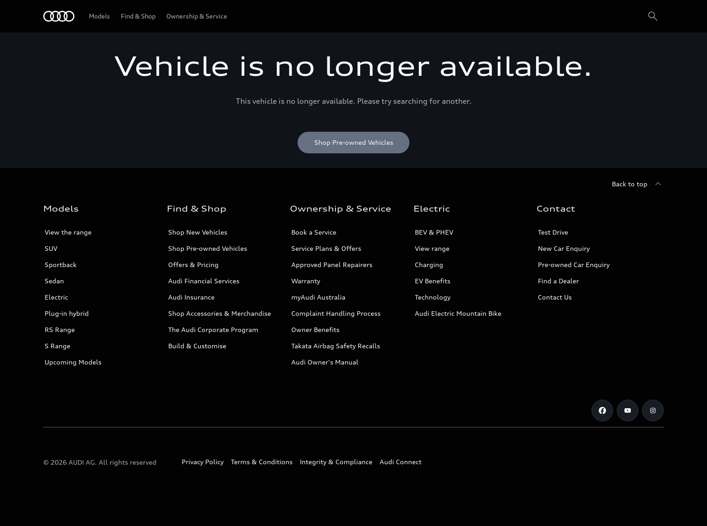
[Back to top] (638, 184)
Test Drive (553, 232)
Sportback (61, 264)
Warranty (305, 281)
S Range (57, 346)
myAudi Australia (318, 297)
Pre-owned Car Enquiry (574, 264)
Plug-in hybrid (67, 313)
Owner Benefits (315, 329)
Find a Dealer (558, 281)
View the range (68, 232)
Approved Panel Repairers (331, 264)
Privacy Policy (203, 462)
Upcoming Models (73, 362)
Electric (56, 297)
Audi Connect (401, 462)
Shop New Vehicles (197, 232)
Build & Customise (197, 346)
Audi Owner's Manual (324, 362)
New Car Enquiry (564, 248)
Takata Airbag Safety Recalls (335, 346)
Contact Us (555, 297)
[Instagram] (653, 410)
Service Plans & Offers (326, 248)
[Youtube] (627, 410)
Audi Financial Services (203, 281)
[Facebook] (602, 410)
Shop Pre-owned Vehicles (207, 248)
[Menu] (58, 16)
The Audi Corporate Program (213, 329)
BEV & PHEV (434, 232)
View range (432, 248)
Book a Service (313, 232)
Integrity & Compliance (336, 462)
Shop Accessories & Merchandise (219, 313)
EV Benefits (432, 281)
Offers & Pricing (193, 264)
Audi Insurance (191, 297)
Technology (432, 297)
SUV (51, 248)
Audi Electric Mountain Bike (458, 313)
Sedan (54, 281)
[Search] (653, 16)
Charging (429, 264)
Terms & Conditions (262, 462)
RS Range (60, 329)
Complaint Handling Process (336, 313)
